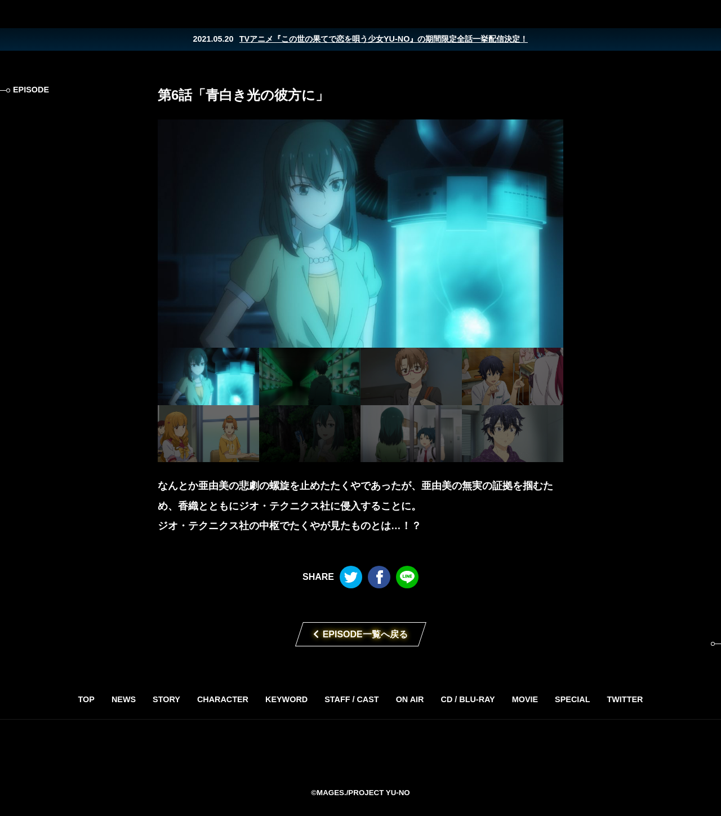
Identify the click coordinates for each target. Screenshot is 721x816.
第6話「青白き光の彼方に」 (243, 95)
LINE (704, 14)
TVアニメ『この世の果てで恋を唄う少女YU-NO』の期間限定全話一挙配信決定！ (383, 38)
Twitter (659, 14)
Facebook (681, 14)
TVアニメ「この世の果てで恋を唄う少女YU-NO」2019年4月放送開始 (360, 753)
